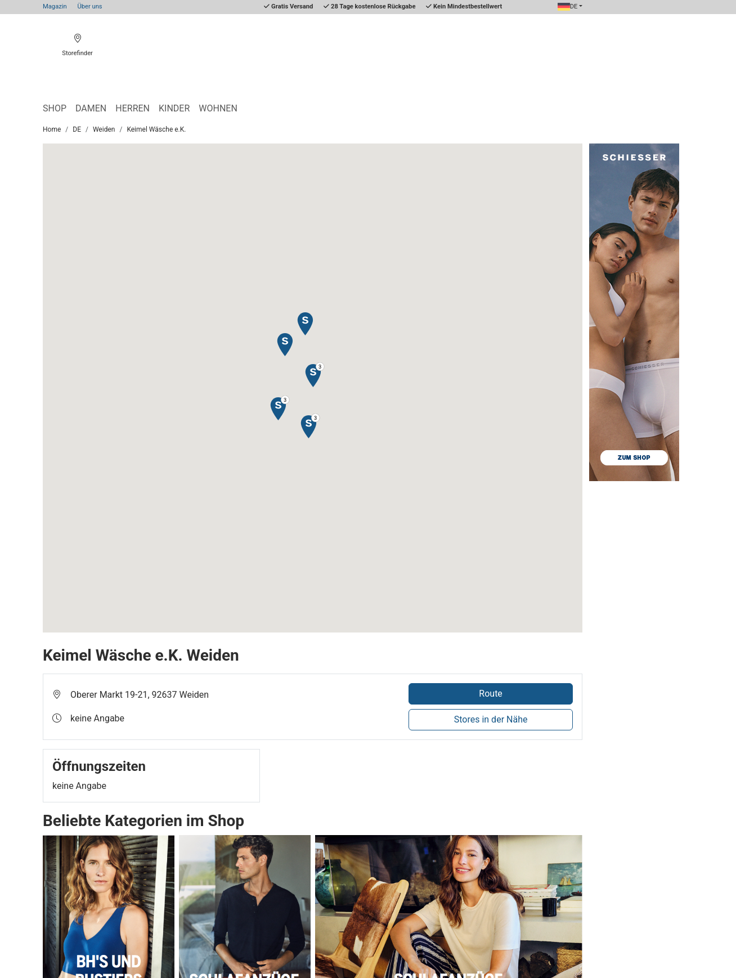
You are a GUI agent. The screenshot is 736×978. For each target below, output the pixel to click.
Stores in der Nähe (491, 719)
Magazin (55, 6)
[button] (284, 344)
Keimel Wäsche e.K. (156, 129)
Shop (54, 108)
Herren (132, 108)
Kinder (174, 108)
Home (52, 129)
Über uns (89, 6)
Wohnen (218, 108)
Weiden (104, 129)
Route (490, 693)
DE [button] (567, 6)
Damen (90, 108)
